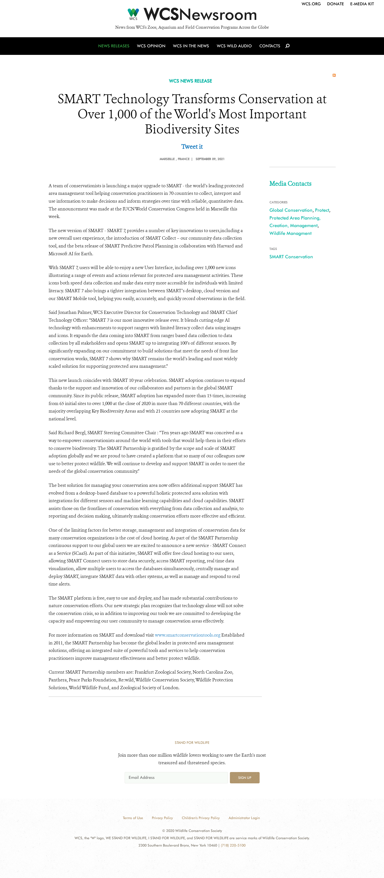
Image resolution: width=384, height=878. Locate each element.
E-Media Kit (362, 4)
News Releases (114, 46)
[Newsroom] (192, 15)
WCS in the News (191, 46)
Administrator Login (244, 818)
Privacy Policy (162, 818)
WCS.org (311, 4)
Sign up (244, 778)
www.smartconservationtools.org (187, 635)
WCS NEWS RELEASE (190, 81)
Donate (335, 4)
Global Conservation (290, 210)
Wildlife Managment (290, 233)
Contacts (269, 46)
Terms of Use (133, 818)
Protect (322, 210)
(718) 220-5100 (233, 845)
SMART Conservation (291, 256)
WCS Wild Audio (234, 46)
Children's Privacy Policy (201, 818)
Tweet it (192, 147)
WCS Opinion (151, 46)
